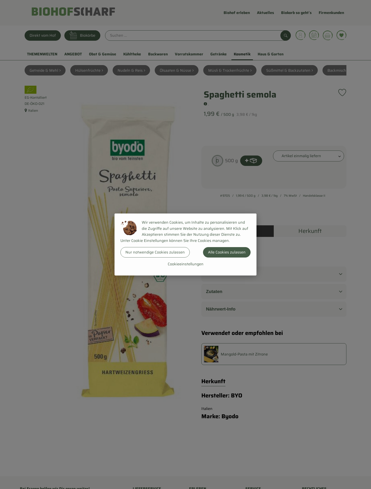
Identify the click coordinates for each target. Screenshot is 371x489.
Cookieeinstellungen (185, 264)
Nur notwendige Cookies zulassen (155, 252)
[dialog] (185, 244)
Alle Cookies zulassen (227, 252)
